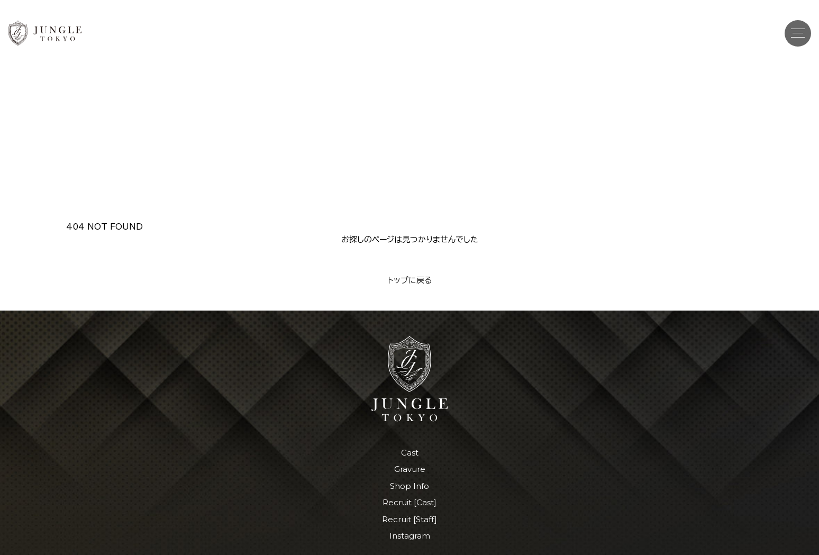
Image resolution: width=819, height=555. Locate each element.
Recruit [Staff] (409, 519)
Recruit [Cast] (409, 502)
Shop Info (409, 486)
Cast (409, 453)
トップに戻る (410, 280)
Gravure (409, 469)
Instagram (409, 536)
